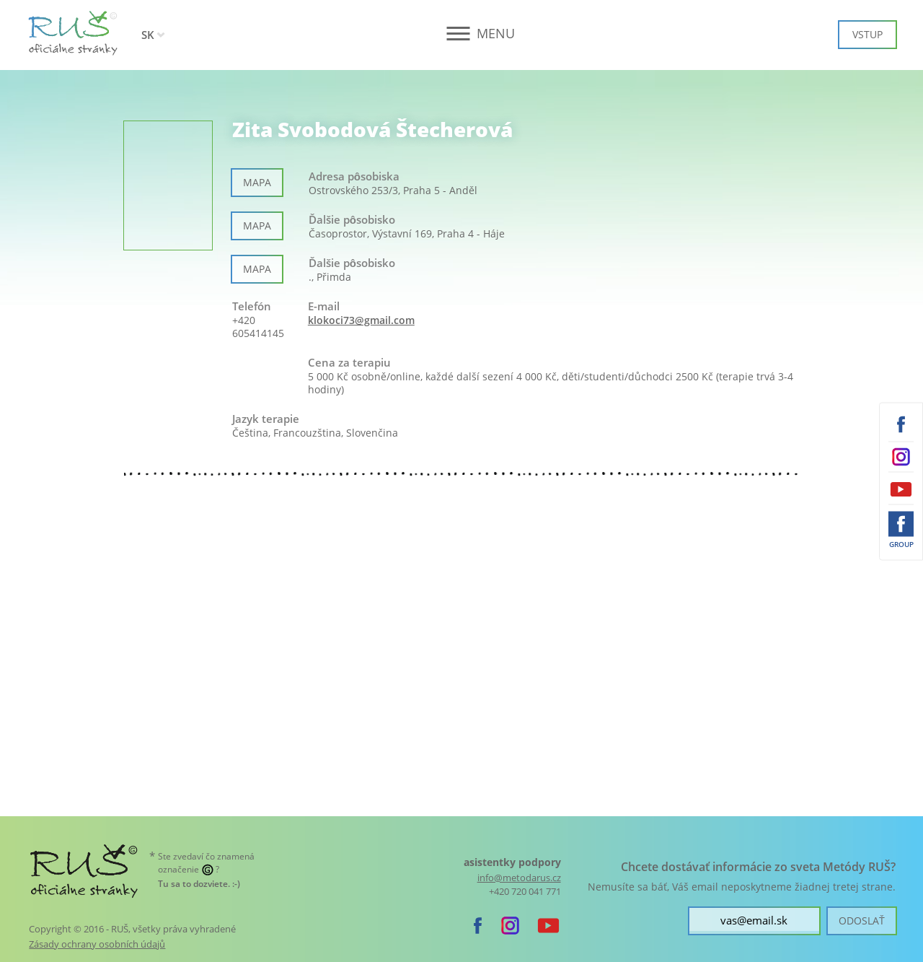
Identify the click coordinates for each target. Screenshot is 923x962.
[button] (461, 33)
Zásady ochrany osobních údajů (97, 943)
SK (147, 34)
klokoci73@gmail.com (361, 320)
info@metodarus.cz (519, 878)
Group (901, 543)
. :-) (199, 884)
